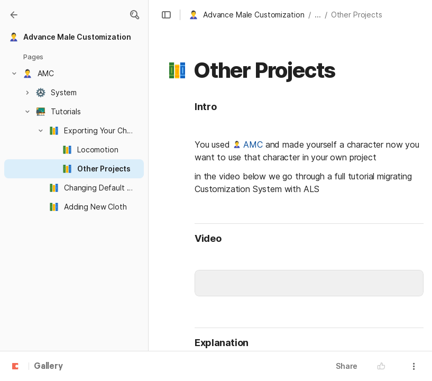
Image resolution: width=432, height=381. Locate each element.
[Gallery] (13, 14)
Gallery (48, 366)
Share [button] (346, 365)
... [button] (318, 14)
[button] (134, 14)
